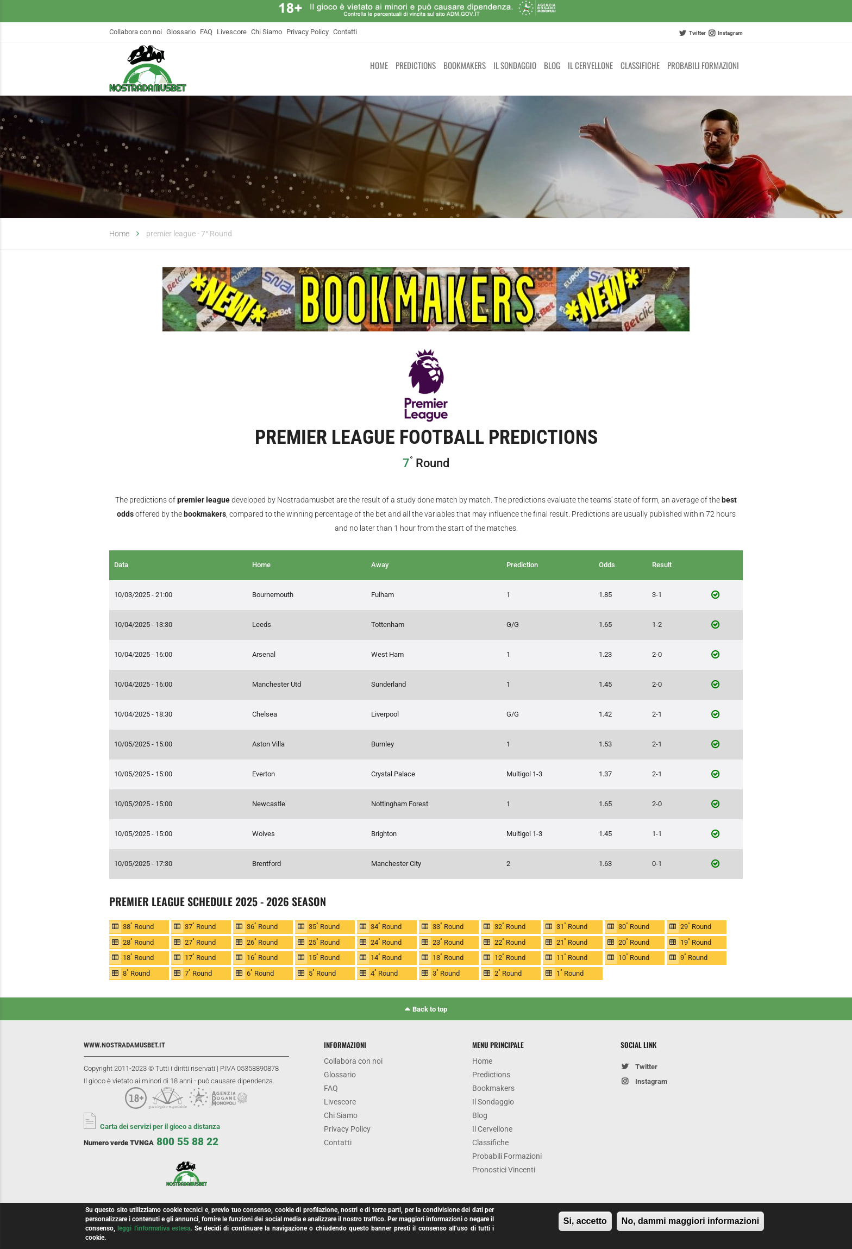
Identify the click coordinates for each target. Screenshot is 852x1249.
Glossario (181, 32)
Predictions (416, 65)
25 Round (324, 941)
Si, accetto (585, 1224)
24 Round (386, 941)
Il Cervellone (590, 65)
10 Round (633, 957)
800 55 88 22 (187, 1141)
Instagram (730, 32)
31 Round (571, 926)
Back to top (429, 1009)
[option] (426, 301)
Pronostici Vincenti (503, 1170)
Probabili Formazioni (703, 65)
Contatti (345, 32)
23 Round (448, 941)
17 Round (200, 957)
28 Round (138, 941)
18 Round (138, 957)
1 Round (570, 972)
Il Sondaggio (514, 65)
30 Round (633, 926)
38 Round (138, 926)
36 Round (262, 926)
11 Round (571, 957)
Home (379, 65)
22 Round (509, 941)
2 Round (508, 972)
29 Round (695, 926)
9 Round (693, 957)
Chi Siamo (266, 32)
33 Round (448, 926)
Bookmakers (464, 65)
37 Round (200, 926)
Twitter (697, 32)
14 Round (386, 957)
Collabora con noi (135, 32)
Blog (552, 65)
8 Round (136, 972)
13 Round (448, 957)
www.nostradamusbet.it (124, 1045)
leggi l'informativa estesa (153, 1231)
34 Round (386, 926)
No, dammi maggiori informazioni (690, 1224)
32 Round (509, 926)
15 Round (324, 957)
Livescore (232, 32)
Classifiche (640, 65)
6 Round (260, 972)
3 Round (446, 972)
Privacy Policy (307, 32)
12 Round (509, 957)
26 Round (262, 941)
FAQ (206, 32)
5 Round (322, 972)
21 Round (571, 941)
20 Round (633, 941)
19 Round (695, 941)
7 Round (198, 972)
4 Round (384, 972)
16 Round (262, 957)
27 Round (200, 941)
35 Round (324, 926)
